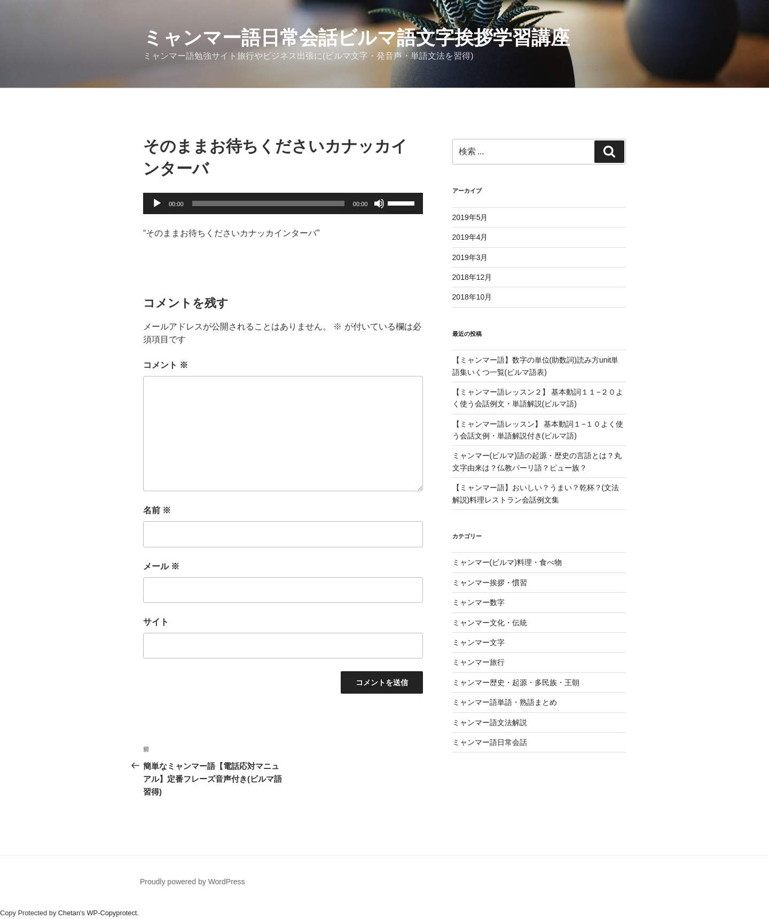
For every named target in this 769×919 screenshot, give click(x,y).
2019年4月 (470, 237)
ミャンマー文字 (478, 642)
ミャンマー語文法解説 (489, 722)
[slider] (268, 203)
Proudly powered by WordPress (192, 881)
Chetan (69, 913)
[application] (283, 203)
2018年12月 (472, 277)
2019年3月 (470, 257)
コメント (165, 365)
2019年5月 (470, 217)
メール (161, 566)
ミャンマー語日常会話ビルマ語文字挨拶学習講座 (356, 38)
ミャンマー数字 (478, 602)
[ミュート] (379, 203)
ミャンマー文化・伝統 (489, 622)
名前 (157, 510)
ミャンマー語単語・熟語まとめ (504, 702)
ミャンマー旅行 (478, 662)
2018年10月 (472, 297)
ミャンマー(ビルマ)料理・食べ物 (507, 562)
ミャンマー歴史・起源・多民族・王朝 (515, 682)
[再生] (157, 203)
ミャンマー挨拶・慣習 (489, 582)
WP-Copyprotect (112, 913)
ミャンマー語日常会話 (489, 742)
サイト (156, 621)
